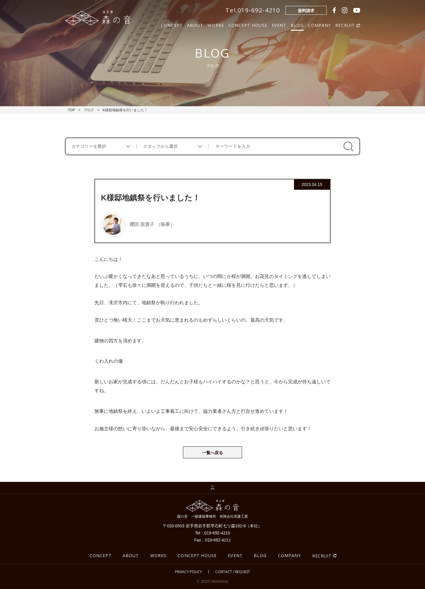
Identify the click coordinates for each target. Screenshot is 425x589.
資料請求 (306, 10)
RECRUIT (322, 556)
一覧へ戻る (212, 452)
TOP (71, 110)
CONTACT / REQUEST (232, 572)
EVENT (279, 24)
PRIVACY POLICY (188, 572)
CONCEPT (172, 24)
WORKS (215, 24)
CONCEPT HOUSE (247, 24)
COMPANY (319, 24)
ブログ (89, 110)
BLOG (297, 24)
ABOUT (195, 24)
